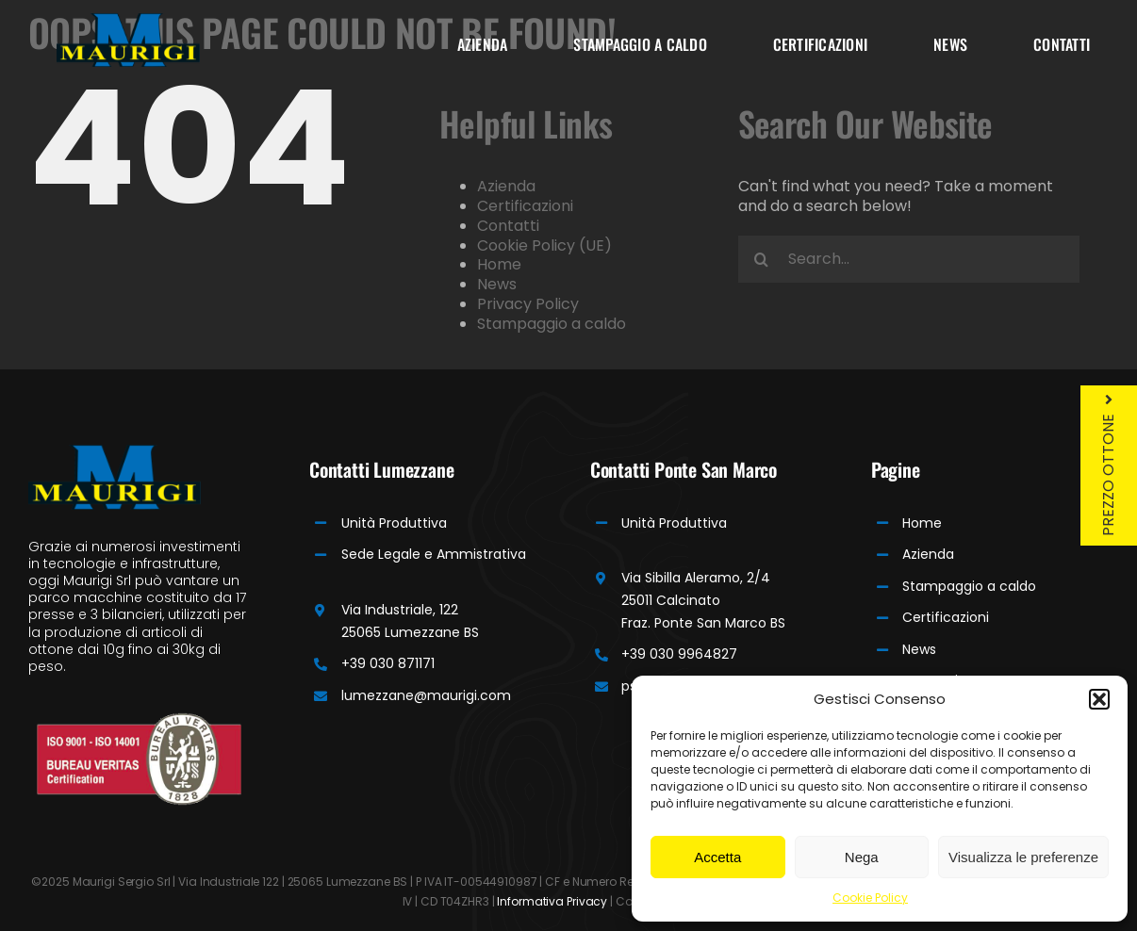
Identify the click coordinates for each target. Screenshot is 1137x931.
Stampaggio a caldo (551, 324)
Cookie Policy (870, 898)
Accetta (717, 857)
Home (499, 264)
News (497, 284)
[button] (1099, 699)
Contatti (508, 226)
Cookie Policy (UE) (544, 245)
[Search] (761, 259)
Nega (862, 857)
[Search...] (908, 259)
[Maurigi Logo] (128, 20)
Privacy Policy (528, 304)
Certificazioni (525, 206)
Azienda (506, 186)
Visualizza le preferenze (1023, 857)
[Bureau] (139, 719)
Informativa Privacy (552, 901)
